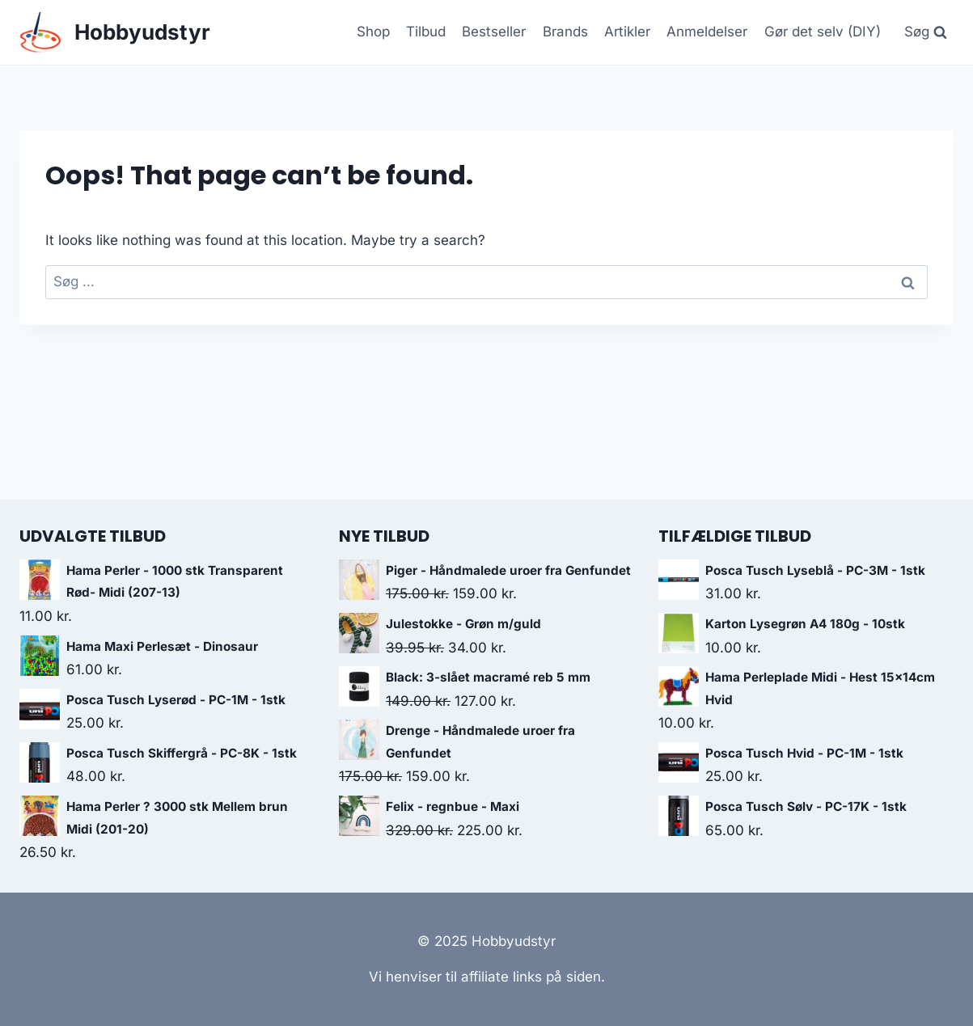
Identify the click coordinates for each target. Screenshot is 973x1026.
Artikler (627, 31)
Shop (373, 31)
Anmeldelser (706, 31)
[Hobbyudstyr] (114, 32)
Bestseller (494, 31)
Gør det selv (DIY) (822, 31)
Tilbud (426, 31)
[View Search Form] (925, 32)
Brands (565, 31)
